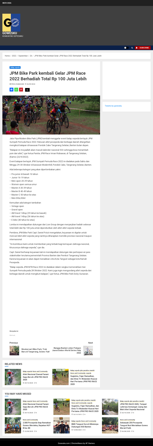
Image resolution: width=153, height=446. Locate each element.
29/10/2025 (29, 383)
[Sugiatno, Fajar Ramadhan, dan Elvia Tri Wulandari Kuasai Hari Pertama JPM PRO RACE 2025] (60, 377)
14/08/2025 (77, 430)
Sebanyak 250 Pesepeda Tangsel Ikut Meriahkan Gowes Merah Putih (134, 425)
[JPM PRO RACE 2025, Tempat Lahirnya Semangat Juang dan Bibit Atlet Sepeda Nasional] (110, 407)
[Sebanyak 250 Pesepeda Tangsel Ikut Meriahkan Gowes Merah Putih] (110, 425)
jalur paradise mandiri (87, 370)
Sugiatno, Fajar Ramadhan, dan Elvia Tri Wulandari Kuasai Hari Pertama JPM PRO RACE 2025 (85, 408)
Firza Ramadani (17, 84)
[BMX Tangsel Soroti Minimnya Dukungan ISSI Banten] (61, 425)
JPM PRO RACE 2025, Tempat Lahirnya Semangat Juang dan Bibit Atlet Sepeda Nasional (133, 407)
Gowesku (9, 33)
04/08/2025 (126, 431)
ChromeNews (77, 443)
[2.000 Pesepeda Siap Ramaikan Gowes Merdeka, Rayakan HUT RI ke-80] (13, 425)
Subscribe (142, 48)
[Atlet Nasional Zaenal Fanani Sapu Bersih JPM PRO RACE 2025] (13, 377)
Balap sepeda (15, 67)
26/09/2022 (31, 84)
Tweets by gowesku (113, 106)
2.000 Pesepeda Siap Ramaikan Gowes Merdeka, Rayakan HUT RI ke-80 (37, 425)
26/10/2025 (77, 414)
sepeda (88, 373)
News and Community (40, 371)
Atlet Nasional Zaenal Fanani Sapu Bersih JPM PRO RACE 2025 (36, 377)
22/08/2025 (29, 431)
